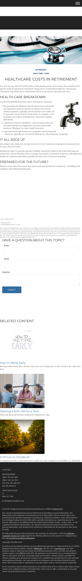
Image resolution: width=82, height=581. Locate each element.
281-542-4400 (41, 7)
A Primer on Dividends (15, 457)
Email (6, 259)
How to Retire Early (12, 362)
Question (6, 272)
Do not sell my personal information (20, 538)
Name (6, 246)
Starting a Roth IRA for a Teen (19, 411)
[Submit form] (11, 289)
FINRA (36, 548)
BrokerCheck (57, 509)
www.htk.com (60, 548)
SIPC (41, 548)
